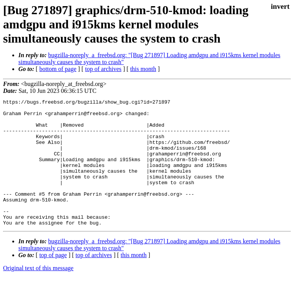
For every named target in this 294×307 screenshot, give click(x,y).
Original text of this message (38, 293)
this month (143, 69)
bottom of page (58, 69)
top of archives (103, 69)
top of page (53, 280)
